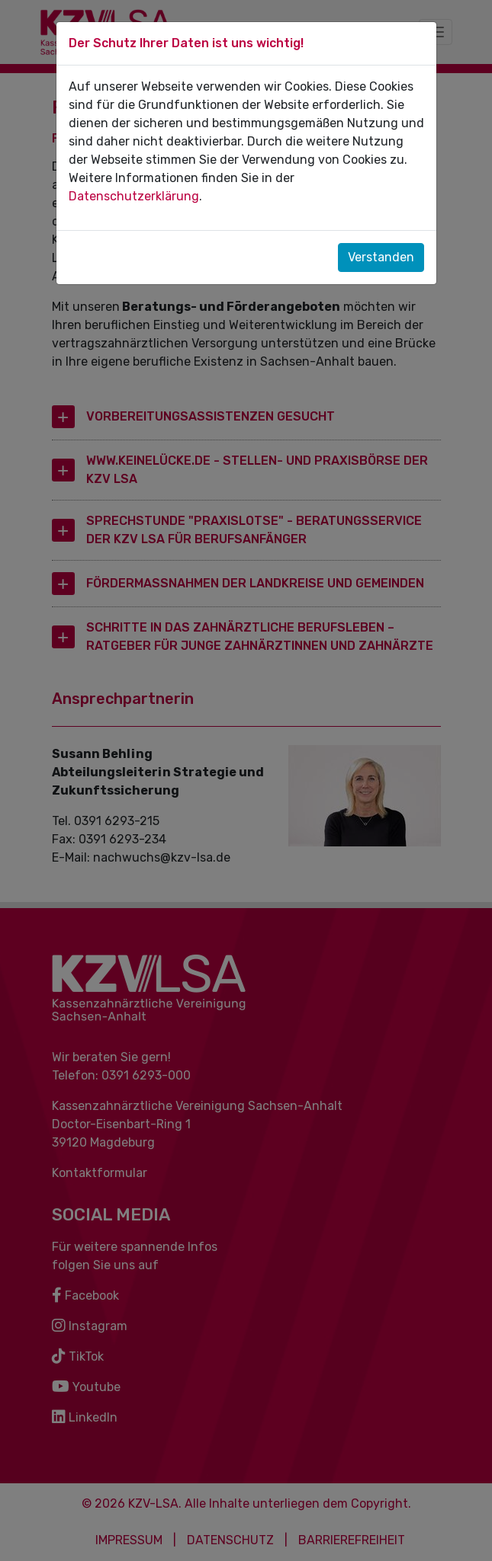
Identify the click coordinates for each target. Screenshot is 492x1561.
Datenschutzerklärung (134, 196)
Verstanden (381, 257)
